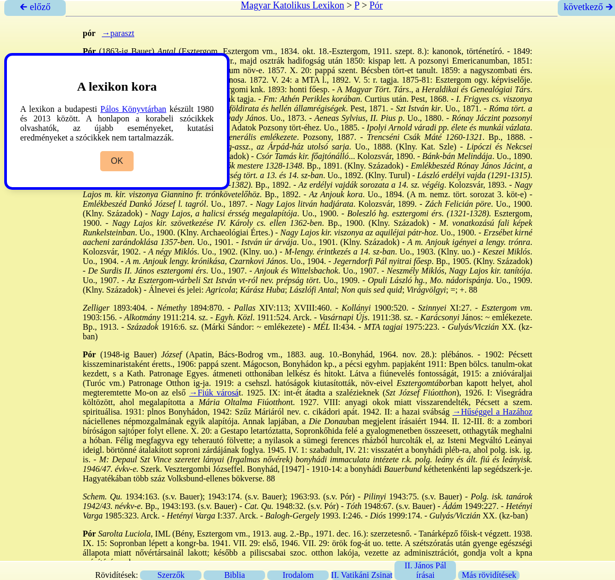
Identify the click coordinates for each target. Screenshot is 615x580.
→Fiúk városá (214, 392)
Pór (376, 5)
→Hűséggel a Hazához (493, 411)
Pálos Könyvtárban (133, 108)
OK (117, 160)
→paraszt (118, 33)
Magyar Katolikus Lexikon (292, 5)
